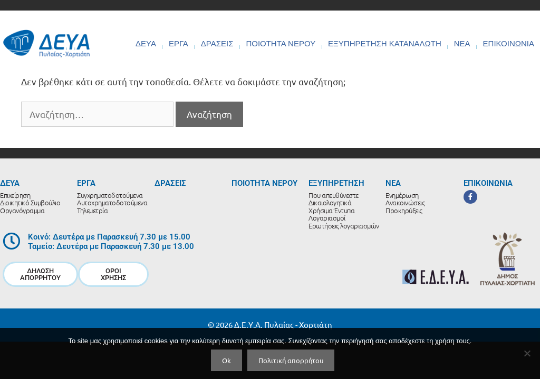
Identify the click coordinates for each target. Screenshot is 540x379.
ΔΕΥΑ (146, 43)
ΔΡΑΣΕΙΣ (217, 43)
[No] (527, 353)
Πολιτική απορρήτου (290, 360)
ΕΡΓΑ (178, 43)
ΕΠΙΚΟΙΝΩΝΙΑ (508, 43)
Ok (226, 360)
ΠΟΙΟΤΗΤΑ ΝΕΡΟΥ (280, 43)
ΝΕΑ (462, 43)
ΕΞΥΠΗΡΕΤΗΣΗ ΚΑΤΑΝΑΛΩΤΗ (384, 43)
